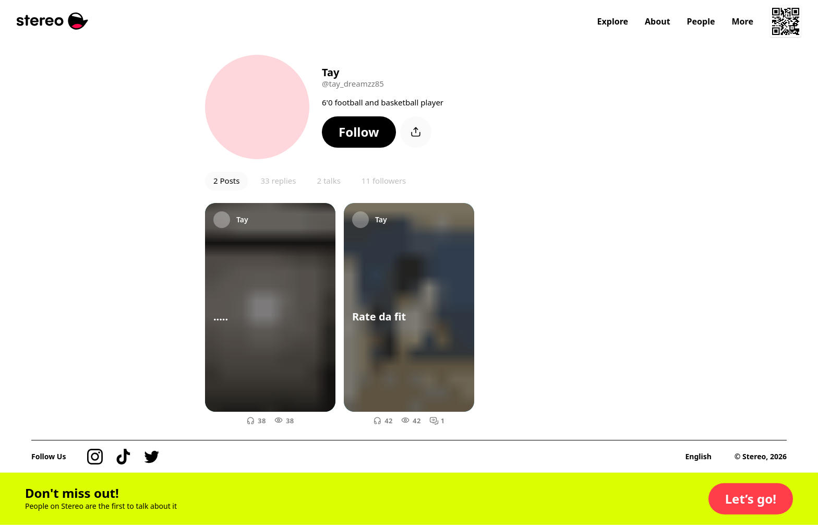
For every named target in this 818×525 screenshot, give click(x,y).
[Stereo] (52, 21)
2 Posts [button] (226, 180)
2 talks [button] (328, 180)
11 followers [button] (384, 180)
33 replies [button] (278, 180)
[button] (359, 132)
